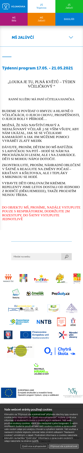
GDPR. (35, 441)
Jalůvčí (69, 6)
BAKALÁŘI (69, 19)
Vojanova (41, 6)
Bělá (14, 19)
